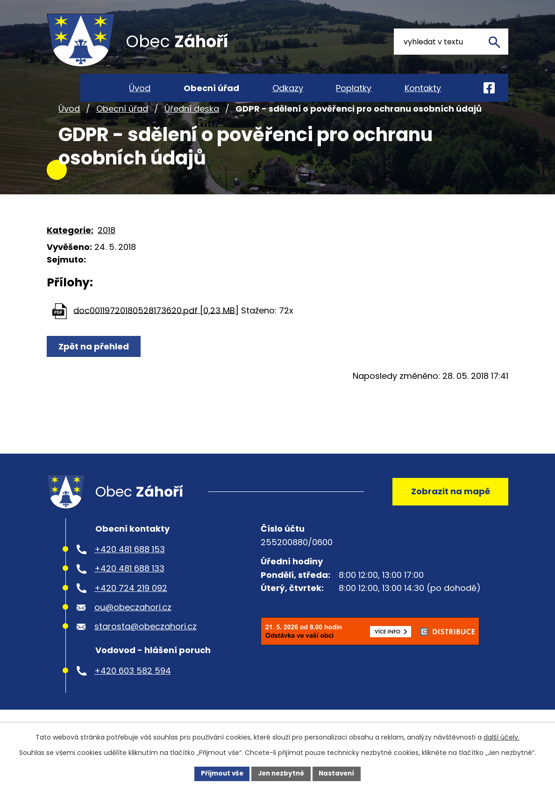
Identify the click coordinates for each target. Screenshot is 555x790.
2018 (106, 244)
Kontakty (423, 88)
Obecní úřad (122, 123)
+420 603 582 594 (132, 689)
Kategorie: (70, 244)
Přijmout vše (219, 773)
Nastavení (339, 773)
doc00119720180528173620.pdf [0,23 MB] (156, 325)
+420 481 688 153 (129, 568)
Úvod (69, 123)
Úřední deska (191, 123)
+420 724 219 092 (130, 606)
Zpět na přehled (94, 361)
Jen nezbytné (281, 773)
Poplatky (353, 88)
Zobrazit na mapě (448, 508)
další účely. (501, 736)
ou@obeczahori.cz (132, 626)
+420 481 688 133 (129, 587)
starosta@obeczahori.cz (145, 645)
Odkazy (287, 88)
